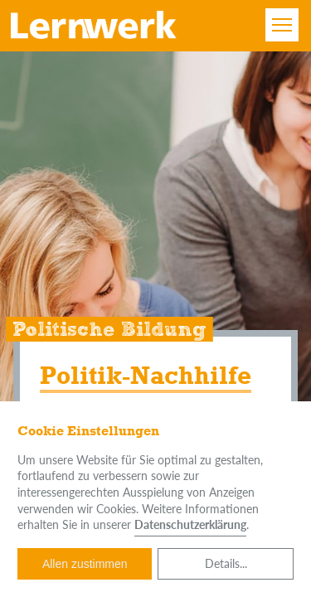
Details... (226, 563)
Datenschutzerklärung (190, 524)
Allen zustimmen (85, 563)
